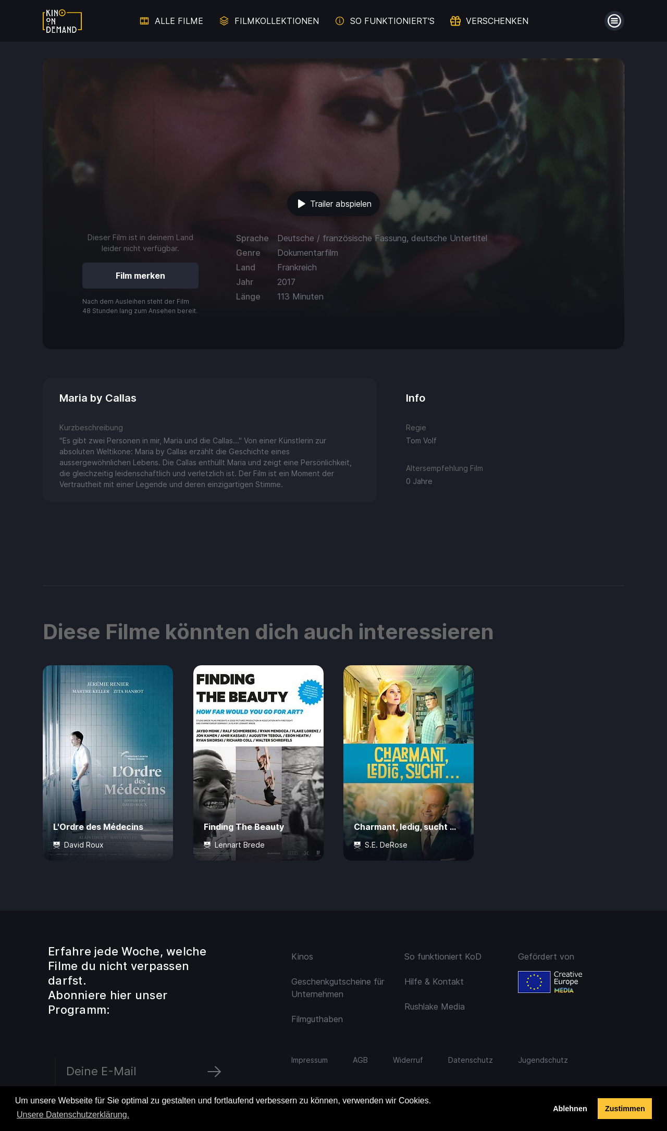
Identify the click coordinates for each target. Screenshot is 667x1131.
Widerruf (408, 1059)
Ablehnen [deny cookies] (570, 1108)
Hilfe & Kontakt (434, 981)
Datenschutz (470, 1059)
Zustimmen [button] (625, 1108)
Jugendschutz (543, 1059)
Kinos (302, 956)
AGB (360, 1059)
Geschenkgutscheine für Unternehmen (337, 987)
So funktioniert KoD (442, 956)
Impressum (309, 1059)
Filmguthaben (317, 1019)
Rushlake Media (434, 1006)
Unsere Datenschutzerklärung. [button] (73, 1114)
